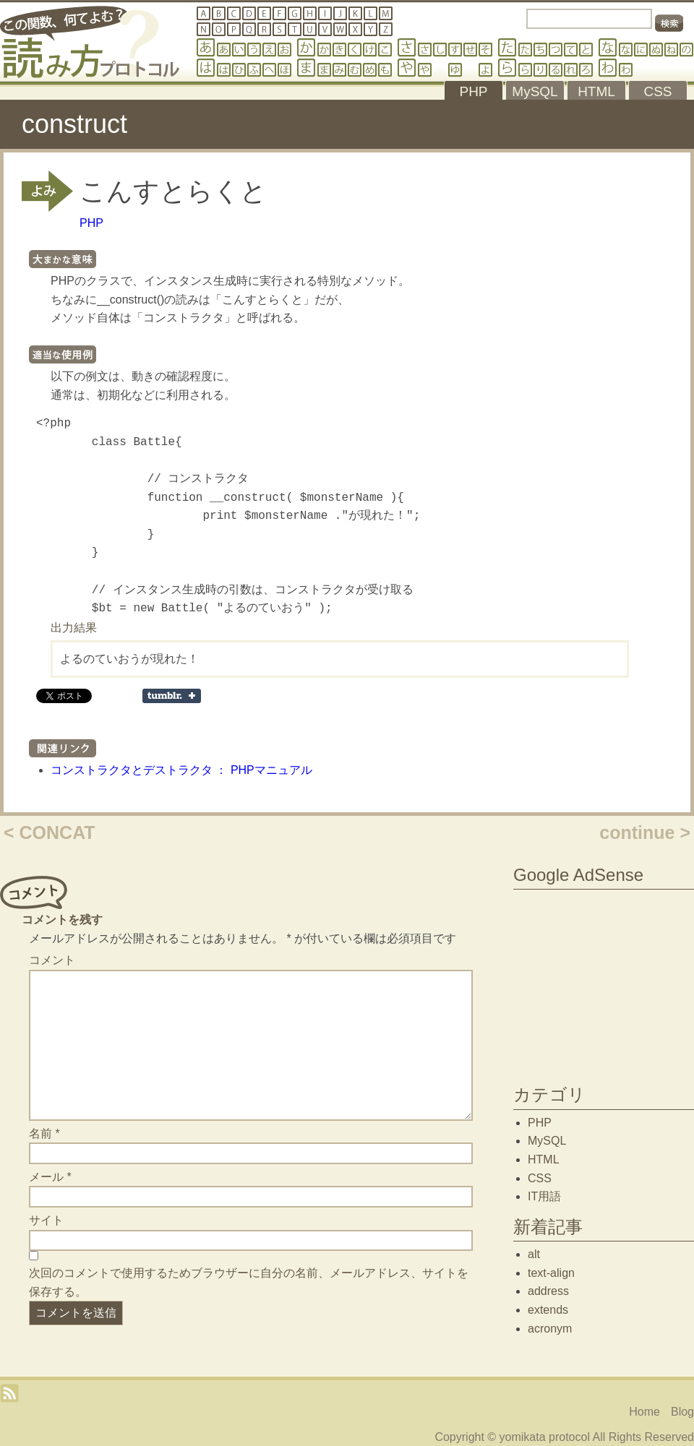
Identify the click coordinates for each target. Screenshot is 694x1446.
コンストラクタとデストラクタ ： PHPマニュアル (181, 770)
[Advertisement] (603, 983)
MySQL (547, 1141)
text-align (551, 1273)
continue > (644, 832)
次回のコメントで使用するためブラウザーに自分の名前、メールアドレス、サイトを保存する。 (248, 1282)
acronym (550, 1328)
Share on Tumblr (171, 696)
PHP (91, 223)
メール (50, 1177)
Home (644, 1412)
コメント (52, 960)
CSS (540, 1178)
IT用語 (544, 1196)
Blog (682, 1412)
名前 (44, 1133)
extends (548, 1310)
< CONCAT (49, 832)
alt (534, 1254)
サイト (46, 1220)
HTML (544, 1159)
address (548, 1291)
